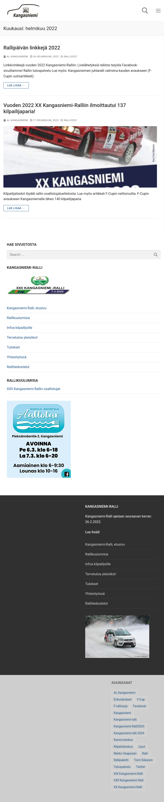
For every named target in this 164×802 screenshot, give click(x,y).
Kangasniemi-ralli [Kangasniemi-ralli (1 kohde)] (125, 719)
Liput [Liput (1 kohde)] (141, 746)
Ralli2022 (69, 56)
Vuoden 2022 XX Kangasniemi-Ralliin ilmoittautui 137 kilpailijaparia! (64, 108)
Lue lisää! (93, 532)
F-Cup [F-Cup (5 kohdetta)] (141, 699)
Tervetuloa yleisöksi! (22, 337)
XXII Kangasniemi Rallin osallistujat (33, 389)
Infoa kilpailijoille (19, 328)
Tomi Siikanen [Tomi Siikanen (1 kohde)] (143, 760)
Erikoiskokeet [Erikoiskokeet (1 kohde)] (123, 699)
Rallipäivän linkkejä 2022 (31, 48)
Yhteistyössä (16, 357)
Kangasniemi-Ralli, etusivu (27, 308)
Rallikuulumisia (18, 318)
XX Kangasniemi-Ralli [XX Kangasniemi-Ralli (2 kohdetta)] (128, 787)
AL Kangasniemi (15, 56)
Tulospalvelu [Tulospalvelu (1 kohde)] (122, 767)
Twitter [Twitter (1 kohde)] (140, 767)
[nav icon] (158, 10)
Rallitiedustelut (18, 367)
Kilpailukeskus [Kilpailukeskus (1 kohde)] (123, 746)
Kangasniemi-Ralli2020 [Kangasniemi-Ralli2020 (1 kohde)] (129, 726)
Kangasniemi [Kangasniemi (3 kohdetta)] (122, 713)
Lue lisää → (16, 85)
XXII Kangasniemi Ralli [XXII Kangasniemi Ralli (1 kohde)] (129, 780)
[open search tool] (145, 10)
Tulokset (13, 347)
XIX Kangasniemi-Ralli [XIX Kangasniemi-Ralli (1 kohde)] (128, 773)
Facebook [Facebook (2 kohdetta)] (139, 706)
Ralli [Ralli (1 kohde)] (145, 753)
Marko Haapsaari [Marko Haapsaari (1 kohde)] (125, 753)
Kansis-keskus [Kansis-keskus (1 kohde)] (123, 739)
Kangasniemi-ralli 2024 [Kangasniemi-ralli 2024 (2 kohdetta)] (129, 733)
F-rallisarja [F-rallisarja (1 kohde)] (120, 706)
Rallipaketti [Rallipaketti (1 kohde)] (121, 760)
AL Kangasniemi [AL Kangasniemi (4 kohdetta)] (124, 692)
